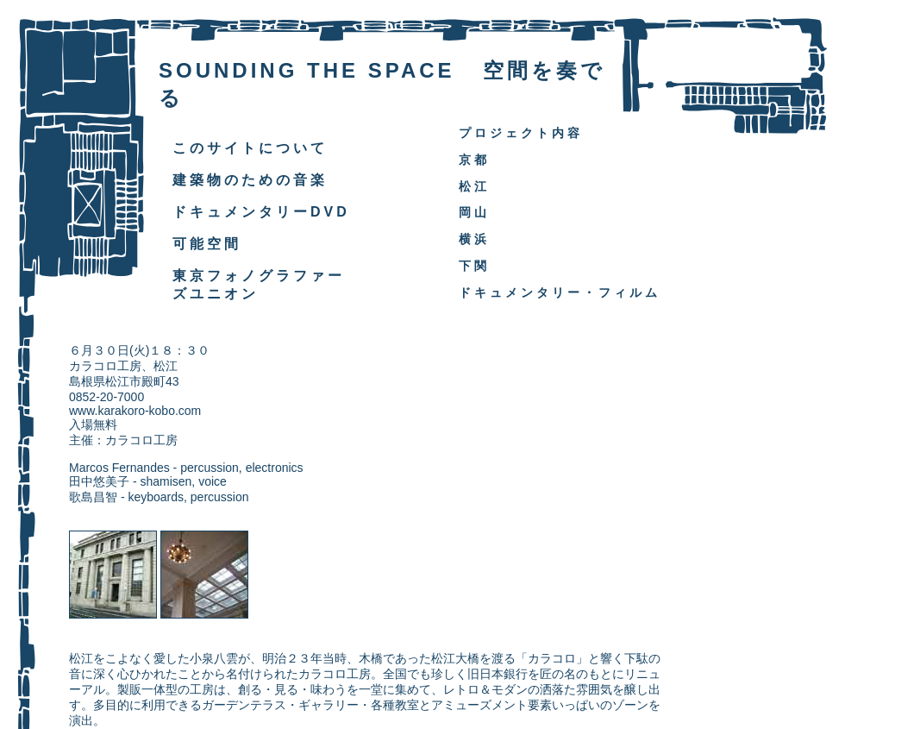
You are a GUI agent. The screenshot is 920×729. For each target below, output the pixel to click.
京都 (474, 160)
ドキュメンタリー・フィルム (559, 292)
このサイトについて (250, 148)
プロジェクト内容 (521, 133)
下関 (474, 266)
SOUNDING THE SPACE (307, 70)
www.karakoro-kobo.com (135, 411)
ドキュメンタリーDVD (261, 211)
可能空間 (206, 243)
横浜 (474, 239)
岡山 (474, 212)
